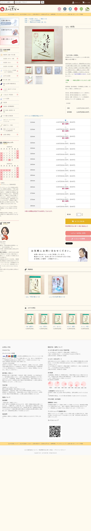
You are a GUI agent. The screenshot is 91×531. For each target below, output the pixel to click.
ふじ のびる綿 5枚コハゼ (57, 297)
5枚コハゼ (44, 18)
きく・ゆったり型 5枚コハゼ (61, 326)
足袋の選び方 (36, 14)
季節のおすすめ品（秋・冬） (38, 22)
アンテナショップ (61, 14)
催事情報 (53, 14)
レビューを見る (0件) (78, 233)
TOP (26, 18)
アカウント (76, 2)
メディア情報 (79, 14)
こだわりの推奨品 (35, 20)
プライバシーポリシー (60, 450)
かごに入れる (78, 221)
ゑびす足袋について (13, 14)
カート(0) (86, 2)
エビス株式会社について (30, 450)
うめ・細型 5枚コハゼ (32, 326)
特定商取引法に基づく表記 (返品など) (76, 226)
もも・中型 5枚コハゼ (33, 297)
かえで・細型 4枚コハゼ (74, 326)
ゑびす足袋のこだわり (25, 14)
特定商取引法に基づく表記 (45, 450)
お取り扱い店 (71, 14)
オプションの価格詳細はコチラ (34, 116)
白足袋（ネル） (34, 18)
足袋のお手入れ (45, 14)
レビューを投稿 (78, 239)
